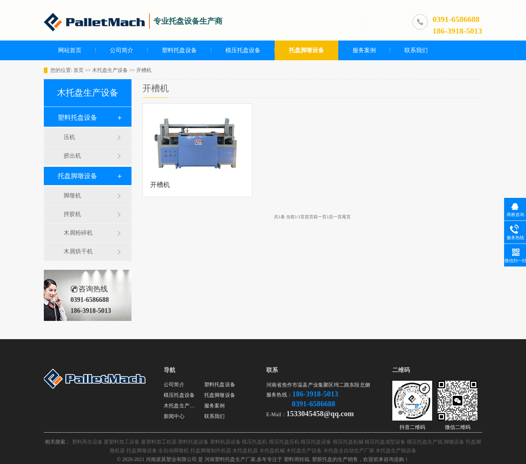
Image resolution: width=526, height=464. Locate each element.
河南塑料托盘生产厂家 (230, 459)
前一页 (320, 216)
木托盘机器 (245, 450)
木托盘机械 (272, 450)
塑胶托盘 (322, 459)
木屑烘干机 (78, 251)
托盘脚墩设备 (306, 50)
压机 (69, 137)
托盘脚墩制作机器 (210, 450)
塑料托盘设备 (179, 50)
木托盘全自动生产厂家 (348, 450)
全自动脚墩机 (173, 450)
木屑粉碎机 (78, 233)
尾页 (346, 216)
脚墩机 (72, 195)
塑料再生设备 (87, 442)
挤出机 (72, 156)
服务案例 (364, 50)
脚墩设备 (454, 442)
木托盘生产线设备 (396, 450)
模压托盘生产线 (425, 442)
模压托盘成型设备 (385, 442)
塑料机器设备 (225, 442)
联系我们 (416, 50)
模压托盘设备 (242, 50)
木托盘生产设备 (110, 70)
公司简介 (121, 50)
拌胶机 (72, 214)
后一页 (335, 216)
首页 (78, 70)
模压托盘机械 (348, 442)
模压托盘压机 (284, 442)
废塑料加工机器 (159, 442)
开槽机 (144, 70)
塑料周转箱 (296, 459)
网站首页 (69, 50)
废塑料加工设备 (122, 442)
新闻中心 (174, 416)
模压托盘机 (254, 442)
